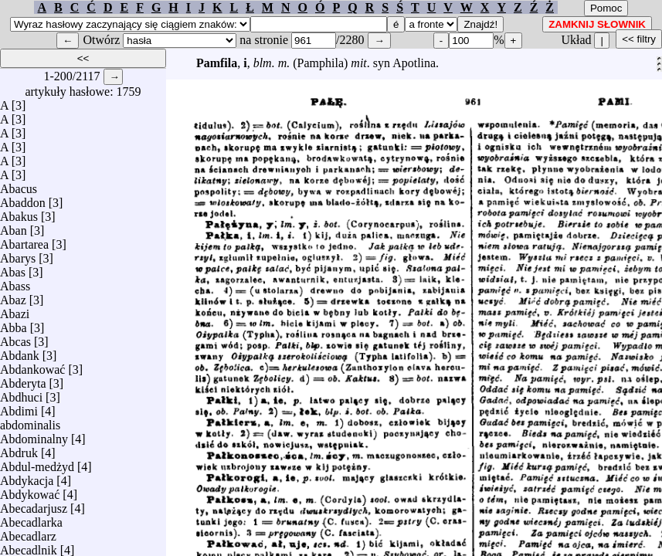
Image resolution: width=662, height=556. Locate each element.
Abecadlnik (28, 546)
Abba (13, 324)
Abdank (19, 351)
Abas (12, 268)
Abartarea (24, 240)
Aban (13, 226)
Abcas (15, 337)
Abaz (13, 296)
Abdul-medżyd (37, 463)
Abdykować (29, 490)
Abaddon (23, 198)
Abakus (19, 212)
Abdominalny (34, 435)
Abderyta (23, 379)
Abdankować (32, 365)
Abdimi (19, 407)
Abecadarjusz (33, 504)
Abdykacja (26, 476)
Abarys (18, 254)
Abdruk (19, 449)
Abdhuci (21, 393)
